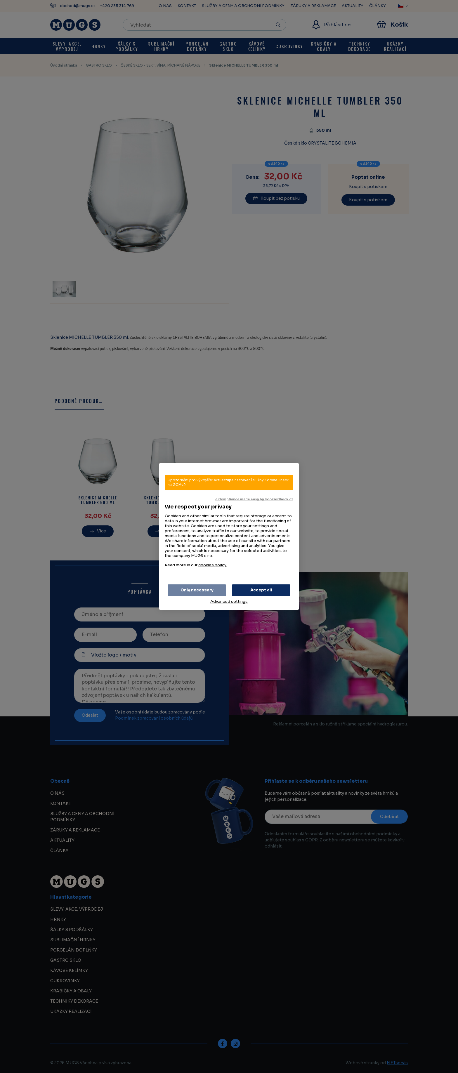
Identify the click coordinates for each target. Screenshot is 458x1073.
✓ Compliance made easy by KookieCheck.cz (254, 499)
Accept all (261, 590)
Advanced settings (229, 601)
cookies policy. (212, 564)
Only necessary (197, 590)
